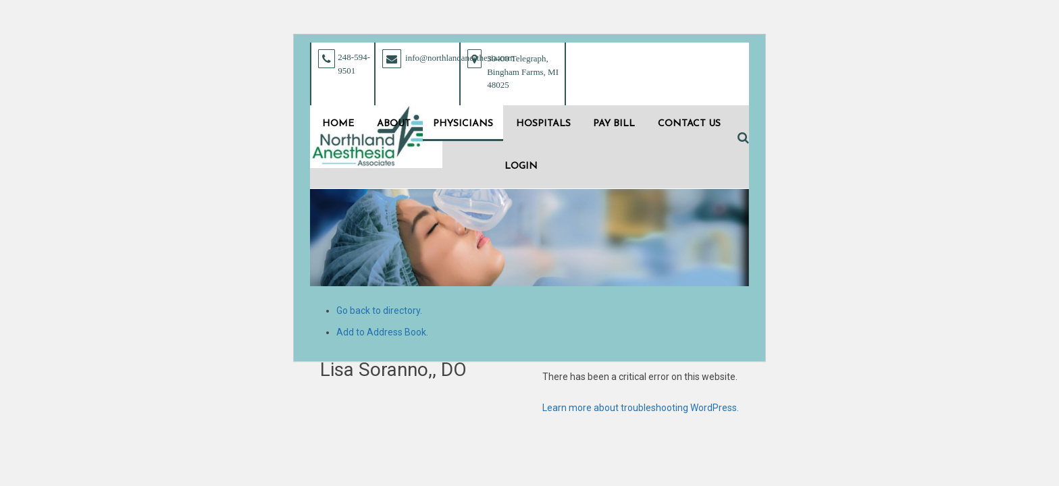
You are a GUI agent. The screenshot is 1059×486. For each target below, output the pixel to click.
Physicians (463, 124)
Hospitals (543, 124)
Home (338, 124)
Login (521, 166)
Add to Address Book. (382, 332)
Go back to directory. (379, 310)
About (394, 124)
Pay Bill (614, 124)
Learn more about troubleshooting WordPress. (640, 407)
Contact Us (689, 124)
